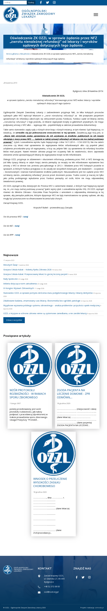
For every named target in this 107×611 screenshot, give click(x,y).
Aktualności (25, 54)
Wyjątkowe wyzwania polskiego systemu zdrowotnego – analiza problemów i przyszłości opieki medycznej (51, 305)
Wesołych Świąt (10, 265)
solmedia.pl (99, 608)
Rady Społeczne (10, 279)
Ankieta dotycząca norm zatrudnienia (20, 283)
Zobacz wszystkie (14, 320)
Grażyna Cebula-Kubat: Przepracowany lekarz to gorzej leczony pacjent (35, 274)
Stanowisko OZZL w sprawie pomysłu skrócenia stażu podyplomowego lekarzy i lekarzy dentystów (48, 293)
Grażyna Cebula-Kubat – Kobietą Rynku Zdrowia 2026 (27, 269)
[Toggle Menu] (96, 14)
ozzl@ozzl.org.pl (51, 592)
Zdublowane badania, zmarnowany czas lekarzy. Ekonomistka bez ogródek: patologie (41, 300)
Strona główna (12, 54)
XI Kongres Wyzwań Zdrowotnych (18, 288)
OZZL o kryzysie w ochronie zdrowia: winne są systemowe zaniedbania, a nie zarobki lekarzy (45, 313)
